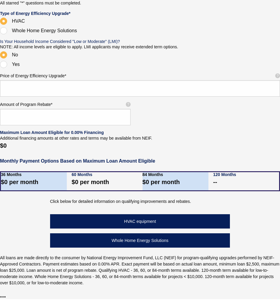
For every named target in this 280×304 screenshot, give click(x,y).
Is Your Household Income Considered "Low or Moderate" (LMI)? (60, 41)
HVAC (18, 21)
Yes (16, 64)
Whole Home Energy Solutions (44, 30)
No (15, 54)
